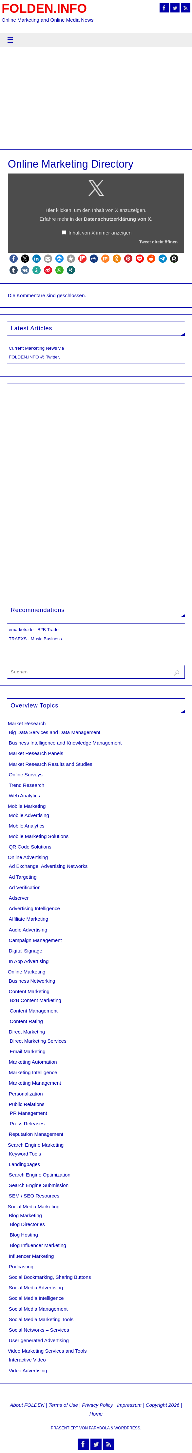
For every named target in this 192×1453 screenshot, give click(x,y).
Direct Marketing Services (38, 1041)
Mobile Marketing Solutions (38, 836)
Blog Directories (27, 1224)
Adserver (19, 898)
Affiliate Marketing (28, 919)
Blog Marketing (25, 1215)
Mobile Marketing (27, 806)
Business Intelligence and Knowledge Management (65, 743)
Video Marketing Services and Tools (47, 1351)
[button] (14, 259)
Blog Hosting (24, 1235)
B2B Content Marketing (35, 1000)
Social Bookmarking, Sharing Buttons (50, 1277)
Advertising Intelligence (34, 908)
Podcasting (21, 1266)
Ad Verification (25, 887)
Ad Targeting (23, 877)
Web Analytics (24, 795)
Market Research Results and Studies (50, 764)
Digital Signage (25, 950)
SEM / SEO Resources (34, 1195)
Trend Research (26, 785)
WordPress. (127, 1428)
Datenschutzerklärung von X (117, 219)
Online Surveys (26, 774)
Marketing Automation (33, 1062)
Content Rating (26, 1021)
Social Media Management (38, 1309)
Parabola (99, 1428)
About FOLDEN (27, 1405)
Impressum (129, 1405)
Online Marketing (27, 971)
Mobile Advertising (29, 815)
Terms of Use (63, 1405)
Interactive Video (27, 1359)
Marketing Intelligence (33, 1072)
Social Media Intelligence (36, 1298)
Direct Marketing (27, 1031)
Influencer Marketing (31, 1256)
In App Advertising (29, 961)
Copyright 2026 (163, 1405)
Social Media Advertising (36, 1287)
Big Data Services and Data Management (54, 732)
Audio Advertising (28, 929)
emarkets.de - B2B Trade (34, 629)
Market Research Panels (36, 753)
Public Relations (27, 1104)
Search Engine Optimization (39, 1174)
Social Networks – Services (39, 1330)
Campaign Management (35, 940)
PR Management (28, 1113)
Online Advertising (28, 857)
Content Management (34, 1010)
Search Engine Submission (38, 1185)
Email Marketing (28, 1051)
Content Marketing (29, 991)
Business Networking (32, 981)
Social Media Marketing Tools (41, 1319)
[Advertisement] (96, 100)
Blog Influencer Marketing (38, 1245)
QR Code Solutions (30, 846)
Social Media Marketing (34, 1206)
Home (96, 1414)
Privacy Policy (97, 1405)
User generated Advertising (39, 1340)
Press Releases (27, 1123)
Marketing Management (35, 1083)
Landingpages (24, 1164)
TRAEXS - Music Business (35, 638)
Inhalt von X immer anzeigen (99, 232)
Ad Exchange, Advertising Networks (48, 866)
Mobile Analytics (27, 826)
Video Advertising (28, 1370)
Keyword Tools (25, 1153)
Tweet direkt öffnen (158, 241)
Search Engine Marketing (36, 1145)
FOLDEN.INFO (44, 8)
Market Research (27, 723)
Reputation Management (36, 1134)
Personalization (26, 1093)
